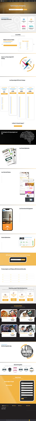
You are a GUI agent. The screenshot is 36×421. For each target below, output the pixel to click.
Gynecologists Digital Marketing (5, 300)
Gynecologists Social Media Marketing (30, 300)
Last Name (22, 384)
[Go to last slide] (2, 370)
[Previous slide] (2, 44)
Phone (22, 391)
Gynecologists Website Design (21, 300)
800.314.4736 (9, 385)
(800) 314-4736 (4, 407)
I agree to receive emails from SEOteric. (24, 397)
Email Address (23, 389)
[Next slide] (33, 44)
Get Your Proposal (10, 45)
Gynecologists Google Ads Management (13, 300)
